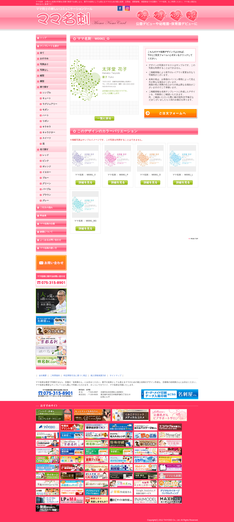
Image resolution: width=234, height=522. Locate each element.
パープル (46, 189)
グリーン (46, 184)
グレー (45, 201)
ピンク (45, 161)
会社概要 (43, 375)
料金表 (43, 216)
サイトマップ (115, 375)
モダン (45, 110)
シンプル (46, 93)
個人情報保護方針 (98, 375)
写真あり (44, 64)
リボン (45, 121)
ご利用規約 (55, 375)
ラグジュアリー (49, 104)
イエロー (46, 172)
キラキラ (46, 127)
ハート (45, 115)
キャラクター (48, 132)
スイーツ (46, 138)
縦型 (42, 76)
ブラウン (46, 195)
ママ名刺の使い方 (48, 248)
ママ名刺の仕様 (47, 224)
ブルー (45, 178)
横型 (42, 81)
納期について (46, 232)
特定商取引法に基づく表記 (75, 375)
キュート (46, 98)
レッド (45, 155)
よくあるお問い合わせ (50, 240)
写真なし (44, 70)
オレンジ (46, 167)
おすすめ (44, 59)
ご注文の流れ (46, 208)
